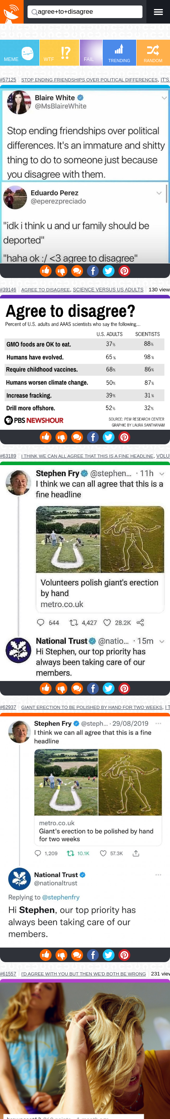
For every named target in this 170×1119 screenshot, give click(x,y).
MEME (18, 54)
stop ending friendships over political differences (89, 79)
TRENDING (119, 53)
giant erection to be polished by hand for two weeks (91, 707)
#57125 (8, 80)
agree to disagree (45, 289)
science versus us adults (108, 290)
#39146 (8, 290)
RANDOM (153, 53)
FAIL (98, 54)
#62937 (8, 707)
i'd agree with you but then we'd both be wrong (83, 973)
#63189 (8, 456)
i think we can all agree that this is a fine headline (87, 455)
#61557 (8, 974)
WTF (57, 54)
